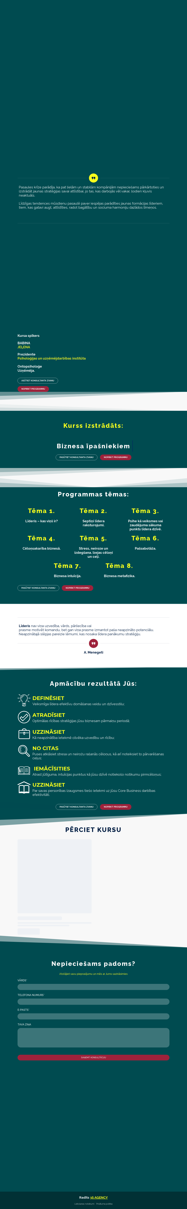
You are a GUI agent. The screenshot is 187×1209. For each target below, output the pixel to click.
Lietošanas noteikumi (84, 1204)
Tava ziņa (24, 1024)
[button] (38, 381)
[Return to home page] (38, 23)
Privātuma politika (104, 1204)
